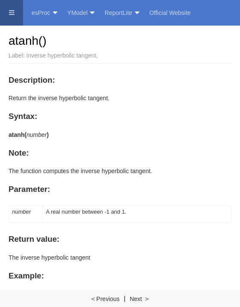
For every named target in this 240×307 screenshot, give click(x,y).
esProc (45, 13)
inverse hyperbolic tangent (61, 55)
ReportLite (122, 13)
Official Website (170, 12)
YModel (81, 13)
